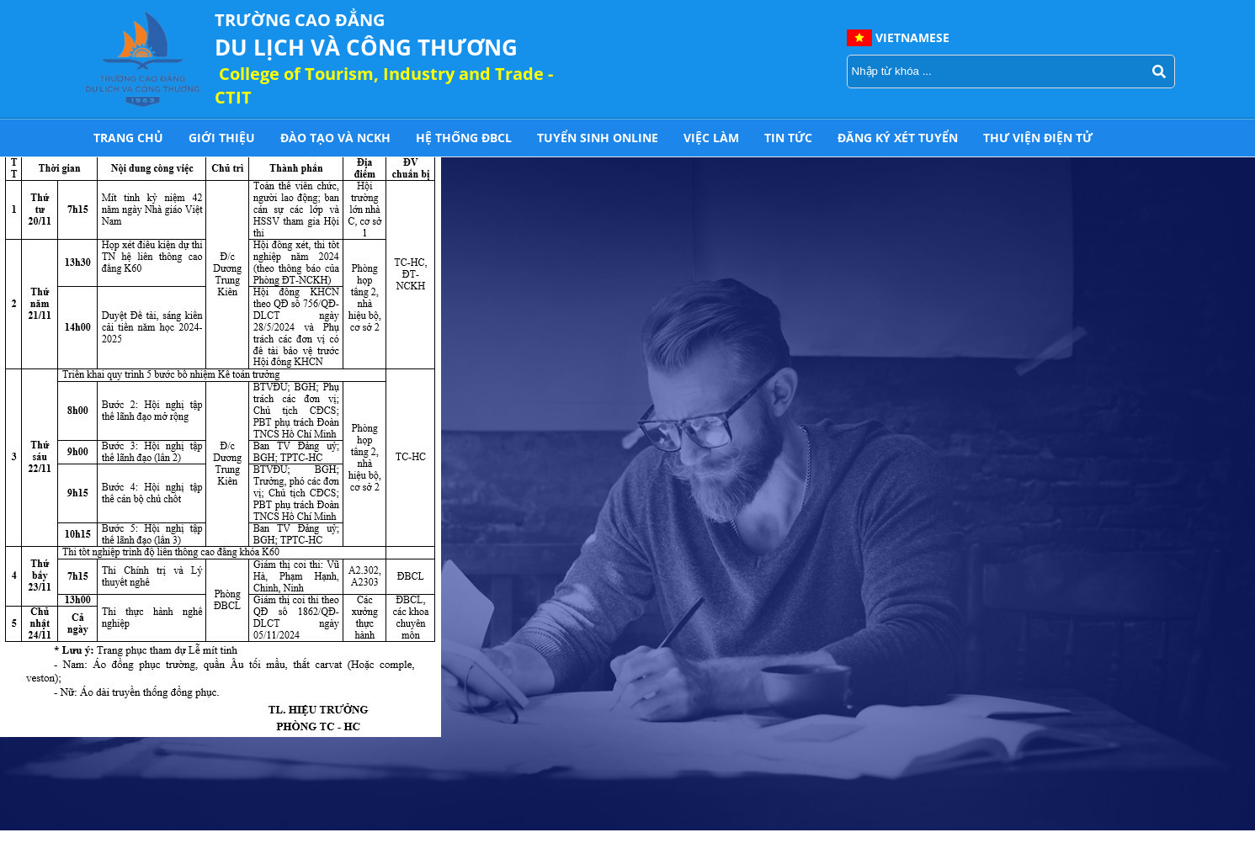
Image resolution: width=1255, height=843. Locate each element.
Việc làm (711, 138)
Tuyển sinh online (597, 138)
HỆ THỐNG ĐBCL (464, 138)
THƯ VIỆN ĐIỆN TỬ (1038, 138)
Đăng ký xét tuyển (898, 138)
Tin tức (788, 138)
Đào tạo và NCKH (335, 138)
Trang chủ (128, 138)
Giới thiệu (222, 138)
